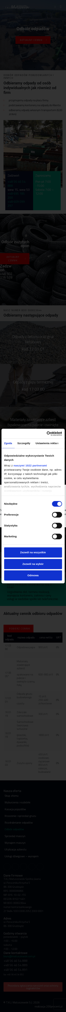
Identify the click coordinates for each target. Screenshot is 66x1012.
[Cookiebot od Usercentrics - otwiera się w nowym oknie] (47, 433)
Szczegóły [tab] (23, 443)
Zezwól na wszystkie (33, 552)
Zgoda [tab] (8, 443)
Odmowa (33, 575)
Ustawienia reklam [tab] (47, 443)
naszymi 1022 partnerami (30, 465)
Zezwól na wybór (32, 563)
